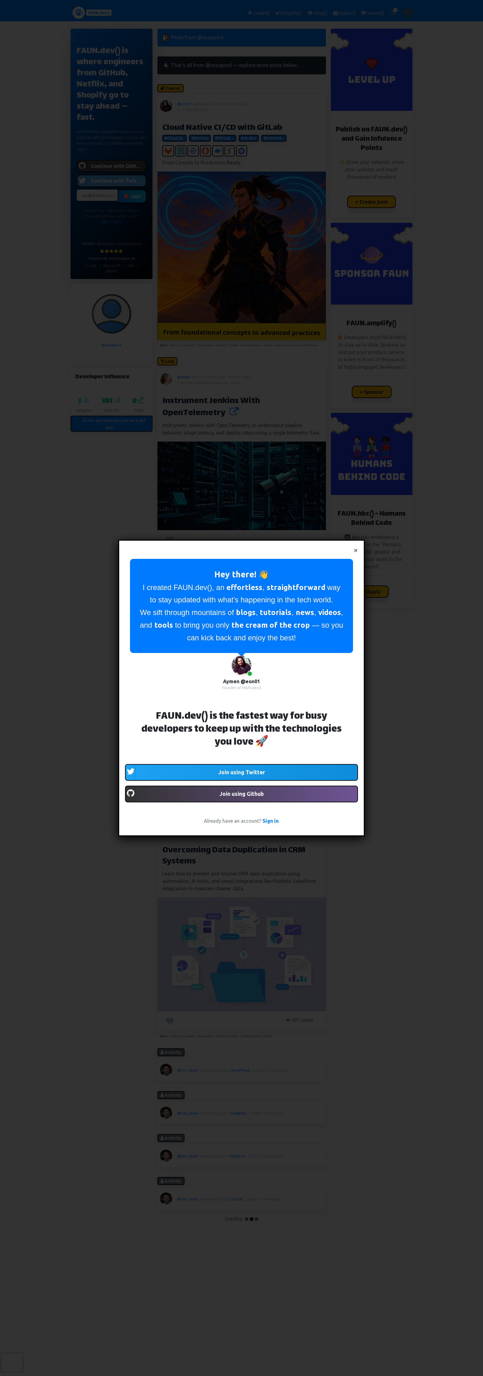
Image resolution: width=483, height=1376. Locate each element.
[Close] (356, 550)
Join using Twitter (195, 773)
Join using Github (194, 795)
